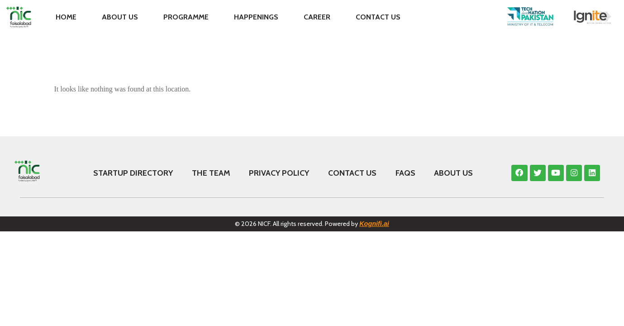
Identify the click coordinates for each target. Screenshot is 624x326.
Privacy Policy (279, 172)
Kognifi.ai (374, 223)
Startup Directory (133, 172)
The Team (211, 172)
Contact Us (378, 17)
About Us (120, 17)
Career (317, 17)
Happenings (256, 17)
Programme (186, 17)
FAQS (405, 172)
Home (66, 17)
